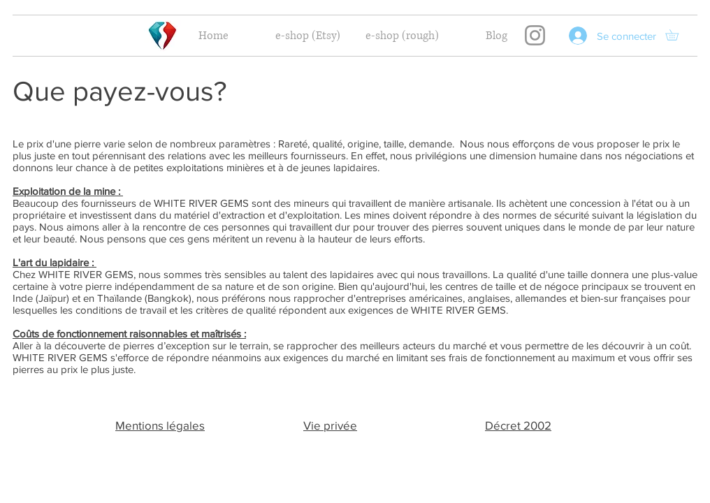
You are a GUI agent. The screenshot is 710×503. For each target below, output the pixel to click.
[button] (677, 35)
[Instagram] (535, 35)
